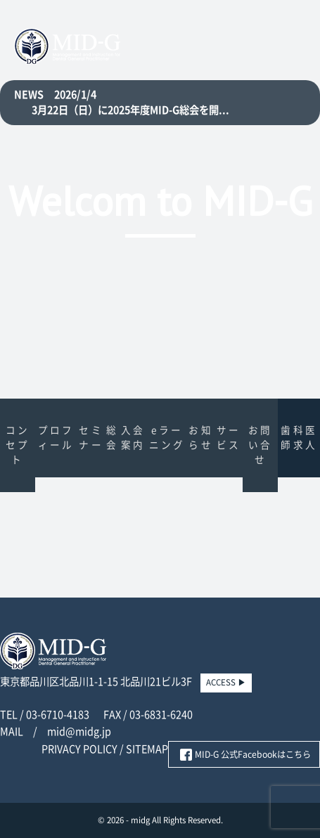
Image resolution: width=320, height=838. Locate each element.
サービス (229, 437)
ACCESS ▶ (226, 682)
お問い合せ (260, 445)
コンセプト (18, 445)
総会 (112, 437)
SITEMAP (147, 749)
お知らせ (200, 437)
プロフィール (56, 437)
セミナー (91, 437)
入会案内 (133, 437)
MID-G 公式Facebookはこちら (253, 754)
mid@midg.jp (79, 731)
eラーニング (167, 437)
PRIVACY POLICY (79, 749)
